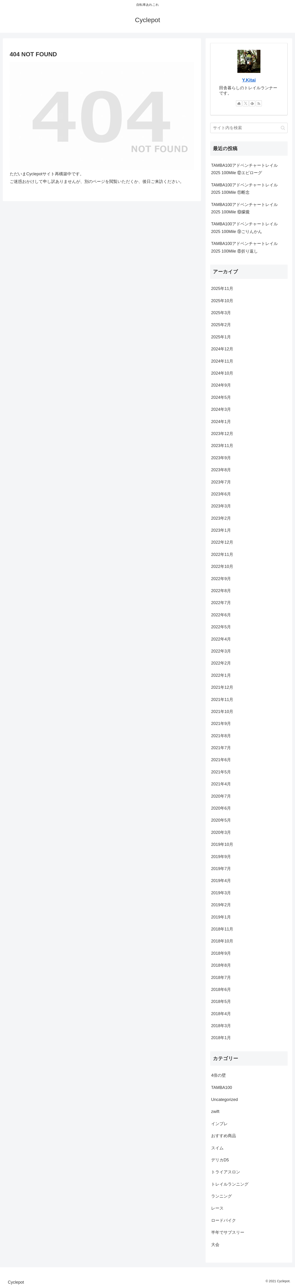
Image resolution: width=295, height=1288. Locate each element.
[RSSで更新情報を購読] (259, 103)
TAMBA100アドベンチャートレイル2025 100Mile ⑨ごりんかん (244, 228)
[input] (249, 128)
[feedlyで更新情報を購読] (252, 103)
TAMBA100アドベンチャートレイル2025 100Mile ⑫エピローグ (244, 169)
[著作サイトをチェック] (239, 103)
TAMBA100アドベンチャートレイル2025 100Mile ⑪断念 (244, 189)
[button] (283, 128)
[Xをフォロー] (246, 103)
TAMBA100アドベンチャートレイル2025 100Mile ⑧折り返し (244, 247)
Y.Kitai (249, 80)
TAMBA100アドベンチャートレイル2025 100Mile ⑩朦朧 (244, 208)
